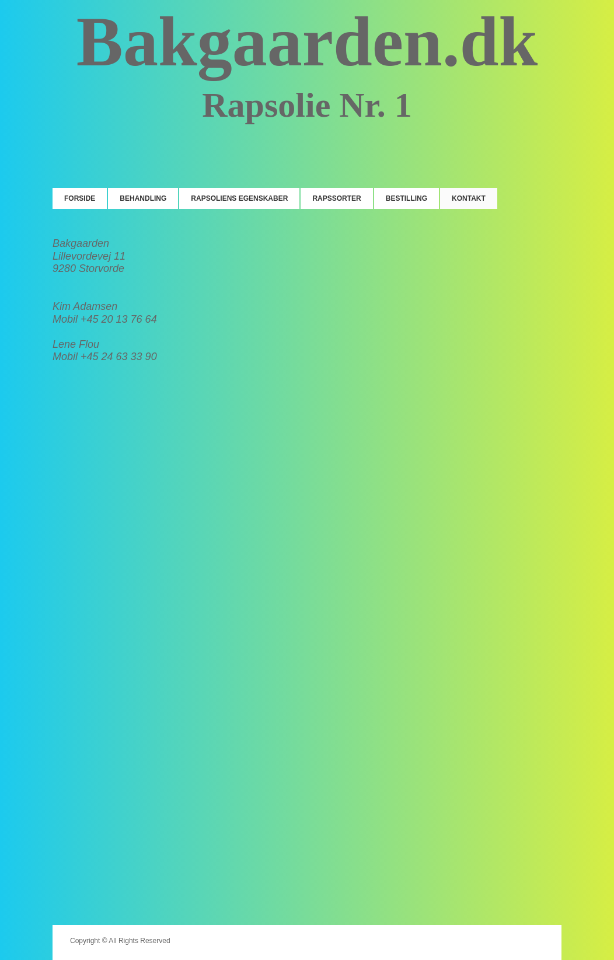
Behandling (143, 198)
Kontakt (469, 198)
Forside (79, 198)
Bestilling (406, 198)
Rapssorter (336, 198)
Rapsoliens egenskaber (239, 198)
